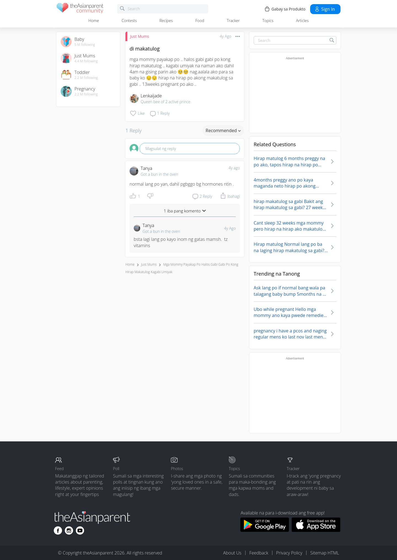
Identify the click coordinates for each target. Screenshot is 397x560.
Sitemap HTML (324, 553)
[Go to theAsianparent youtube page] (80, 530)
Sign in (324, 9)
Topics (267, 20)
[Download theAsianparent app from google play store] (264, 530)
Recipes (166, 20)
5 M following (84, 44)
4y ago (234, 167)
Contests (129, 20)
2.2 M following (86, 78)
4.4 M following (86, 61)
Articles (302, 20)
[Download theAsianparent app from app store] (316, 530)
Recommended (223, 130)
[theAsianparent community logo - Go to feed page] (80, 9)
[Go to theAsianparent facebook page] (58, 530)
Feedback (258, 553)
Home (93, 20)
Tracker (233, 20)
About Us (232, 553)
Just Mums (139, 36)
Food (199, 20)
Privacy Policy (289, 553)
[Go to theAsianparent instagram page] (69, 530)
